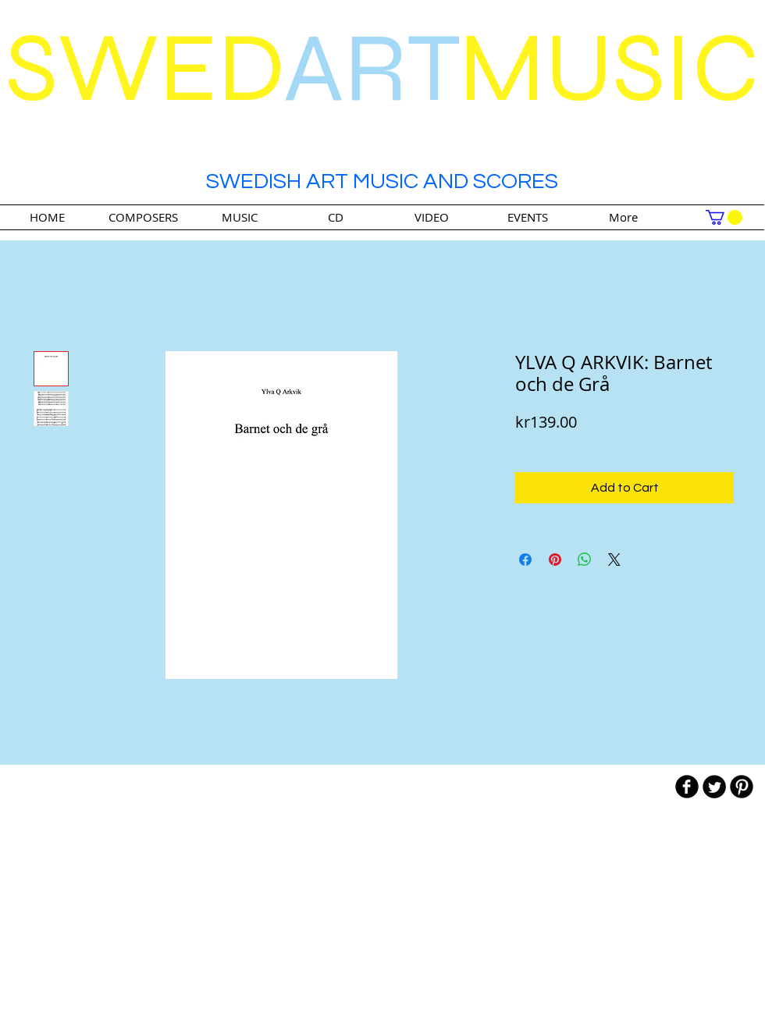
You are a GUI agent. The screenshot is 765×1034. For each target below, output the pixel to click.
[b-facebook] (687, 786)
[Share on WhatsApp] (584, 559)
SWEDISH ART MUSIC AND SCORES (382, 181)
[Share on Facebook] (525, 559)
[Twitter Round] (714, 786)
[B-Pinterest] (741, 786)
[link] (724, 217)
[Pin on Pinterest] (555, 559)
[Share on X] (614, 559)
